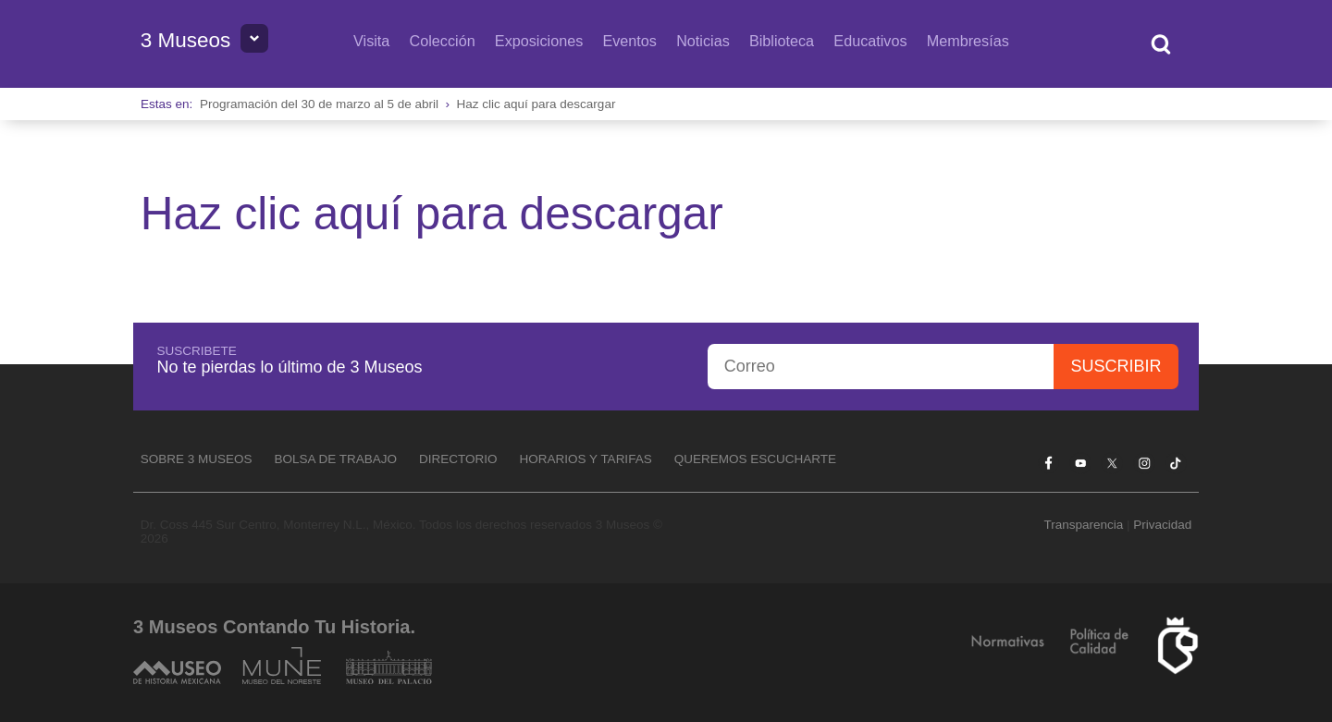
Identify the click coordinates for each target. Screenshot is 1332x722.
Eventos (629, 40)
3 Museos (186, 40)
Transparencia (1083, 525)
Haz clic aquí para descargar (536, 104)
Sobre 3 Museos (197, 459)
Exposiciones (539, 40)
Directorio (458, 459)
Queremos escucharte (755, 459)
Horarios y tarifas (586, 459)
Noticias (703, 40)
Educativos (869, 40)
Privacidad (1162, 525)
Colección (442, 40)
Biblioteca (781, 40)
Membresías (968, 40)
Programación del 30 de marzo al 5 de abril (319, 104)
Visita (371, 40)
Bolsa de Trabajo (335, 459)
